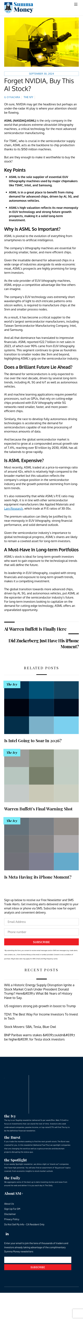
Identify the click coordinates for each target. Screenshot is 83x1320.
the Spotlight (15, 1159)
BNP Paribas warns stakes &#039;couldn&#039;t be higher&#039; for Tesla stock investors (39, 1037)
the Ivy (10, 1115)
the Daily (12, 1177)
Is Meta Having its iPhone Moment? (37, 877)
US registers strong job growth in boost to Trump (40, 1006)
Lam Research (13, 508)
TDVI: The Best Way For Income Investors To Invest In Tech (41, 1016)
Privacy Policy (11, 1219)
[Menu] (76, 4)
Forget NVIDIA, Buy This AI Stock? (39, 84)
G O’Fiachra (12, 97)
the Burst (12, 1137)
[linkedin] (7, 1233)
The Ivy (28, 97)
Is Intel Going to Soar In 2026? (33, 740)
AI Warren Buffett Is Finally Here (35, 629)
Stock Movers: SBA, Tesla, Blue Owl (30, 1027)
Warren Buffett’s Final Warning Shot (38, 808)
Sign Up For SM (12, 1208)
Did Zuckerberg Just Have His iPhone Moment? (44, 643)
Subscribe (41, 942)
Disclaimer (10, 1213)
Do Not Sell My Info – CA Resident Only (24, 1224)
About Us (9, 1203)
